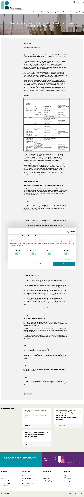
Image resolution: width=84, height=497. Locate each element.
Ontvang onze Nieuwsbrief (20, 457)
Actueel (43, 12)
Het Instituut (36, 12)
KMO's (3, 478)
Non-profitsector (5, 481)
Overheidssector (5, 483)
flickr (68, 476)
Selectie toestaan (42, 264)
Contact (24, 476)
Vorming (81, 12)
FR (83, 2)
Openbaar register (68, 12)
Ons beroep (28, 12)
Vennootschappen (6, 476)
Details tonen (68, 259)
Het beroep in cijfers (48, 481)
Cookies (81, 494)
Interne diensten (26, 478)
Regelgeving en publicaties (54, 12)
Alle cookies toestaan (64, 264)
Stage (76, 12)
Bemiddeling (4, 486)
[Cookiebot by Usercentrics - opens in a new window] (68, 232)
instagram (69, 481)
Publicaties (46, 478)
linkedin (69, 478)
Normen (45, 476)
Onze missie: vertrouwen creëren (30, 481)
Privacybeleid (72, 494)
